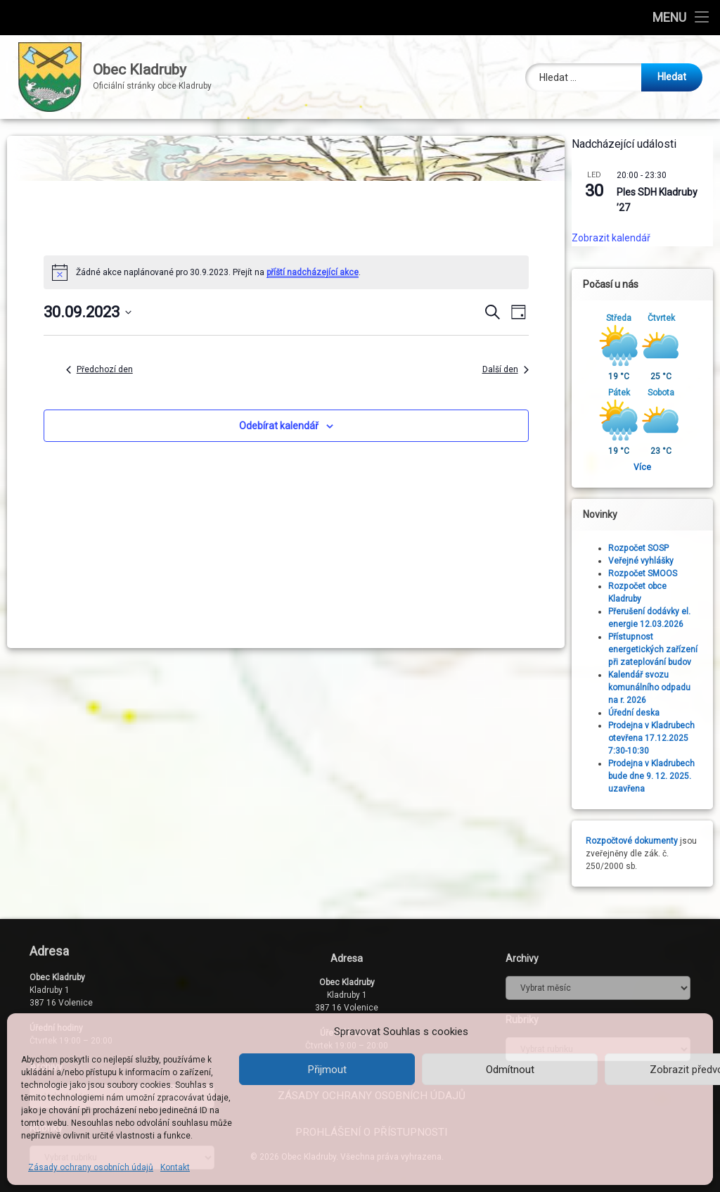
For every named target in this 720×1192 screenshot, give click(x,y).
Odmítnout (510, 1069)
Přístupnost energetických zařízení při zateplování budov (659, 649)
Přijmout (327, 1069)
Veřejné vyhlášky (647, 561)
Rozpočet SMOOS (649, 573)
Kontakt (175, 1167)
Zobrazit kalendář (617, 237)
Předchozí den (99, 369)
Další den (505, 369)
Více (648, 467)
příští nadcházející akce (312, 272)
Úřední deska (640, 713)
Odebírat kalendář (279, 425)
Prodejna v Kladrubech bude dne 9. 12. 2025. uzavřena (658, 776)
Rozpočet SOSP (645, 548)
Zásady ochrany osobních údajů (90, 1167)
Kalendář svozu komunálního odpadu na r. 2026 (656, 687)
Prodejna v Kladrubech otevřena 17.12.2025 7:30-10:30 (658, 738)
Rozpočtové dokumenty (638, 841)
